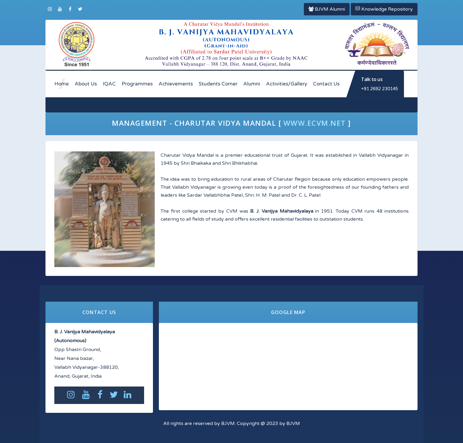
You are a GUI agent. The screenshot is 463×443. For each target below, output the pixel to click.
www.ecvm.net (314, 123)
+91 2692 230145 (379, 88)
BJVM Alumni (327, 9)
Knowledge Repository (384, 9)
